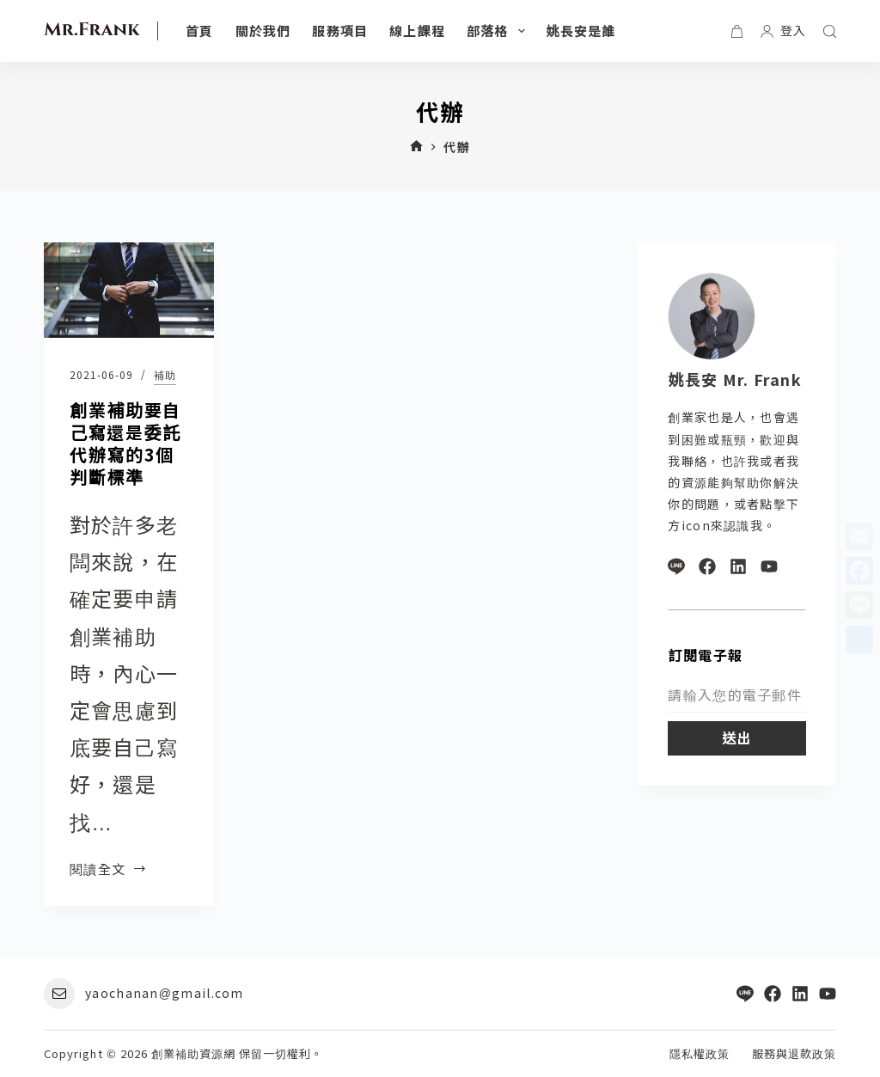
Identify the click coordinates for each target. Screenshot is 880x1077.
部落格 (499, 31)
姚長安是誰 (581, 30)
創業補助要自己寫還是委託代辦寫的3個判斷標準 (125, 443)
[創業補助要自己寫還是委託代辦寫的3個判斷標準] (129, 290)
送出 (737, 737)
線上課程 (417, 30)
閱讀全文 (108, 869)
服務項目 (340, 30)
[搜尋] (829, 31)
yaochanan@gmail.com (164, 992)
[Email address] (736, 695)
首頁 (199, 30)
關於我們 (263, 30)
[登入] (783, 30)
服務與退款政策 (794, 1054)
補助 (165, 374)
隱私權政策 (699, 1054)
